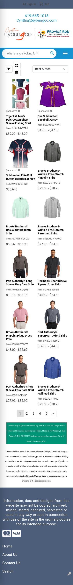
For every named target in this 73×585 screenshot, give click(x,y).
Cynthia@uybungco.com (37, 20)
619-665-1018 (36, 15)
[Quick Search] (25, 53)
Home (7, 546)
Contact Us (11, 563)
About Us (9, 555)
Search (7, 571)
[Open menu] (65, 53)
